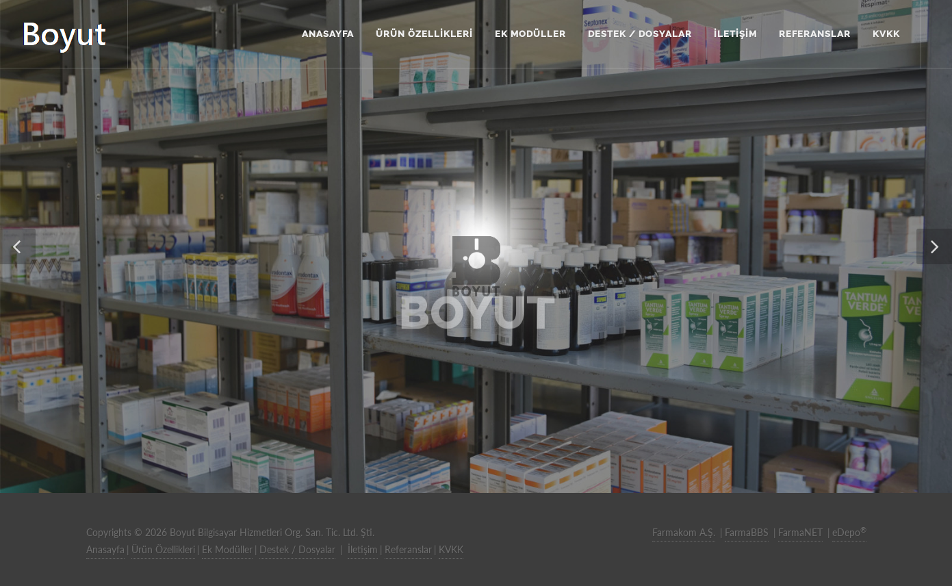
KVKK (451, 549)
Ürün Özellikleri (163, 549)
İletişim (363, 549)
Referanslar (408, 549)
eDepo (849, 532)
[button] (18, 246)
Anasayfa (105, 549)
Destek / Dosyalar (297, 549)
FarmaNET (800, 532)
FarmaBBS (747, 532)
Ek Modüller (227, 549)
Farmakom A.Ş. (683, 532)
